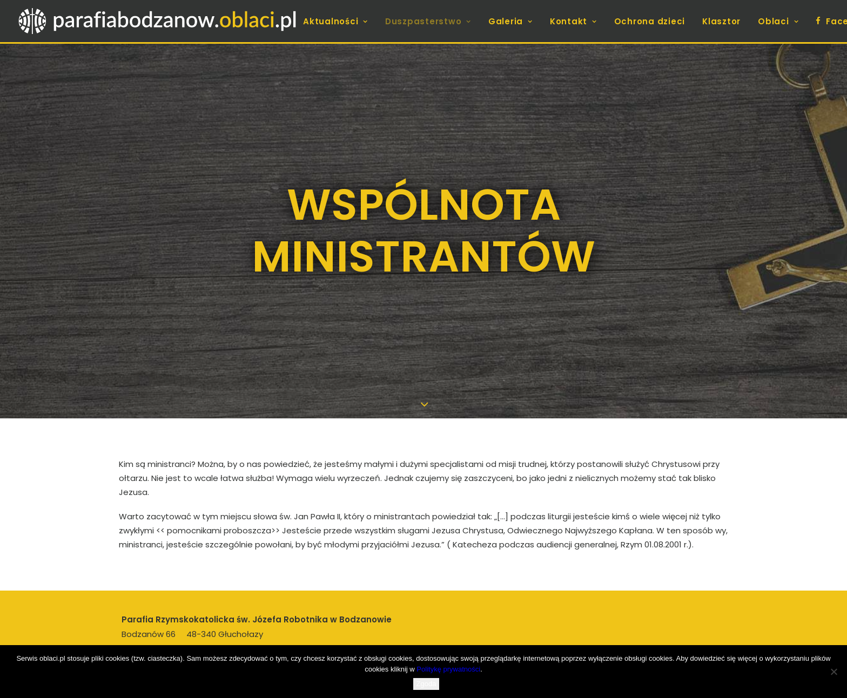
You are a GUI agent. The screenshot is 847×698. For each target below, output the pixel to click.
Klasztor (721, 21)
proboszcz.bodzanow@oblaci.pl (218, 623)
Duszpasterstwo (428, 21)
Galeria (510, 21)
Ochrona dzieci (649, 21)
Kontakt (573, 21)
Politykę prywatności (448, 669)
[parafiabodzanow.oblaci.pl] (157, 21)
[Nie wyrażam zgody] (833, 671)
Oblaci (778, 21)
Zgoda (426, 684)
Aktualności (335, 21)
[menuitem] (339, 22)
